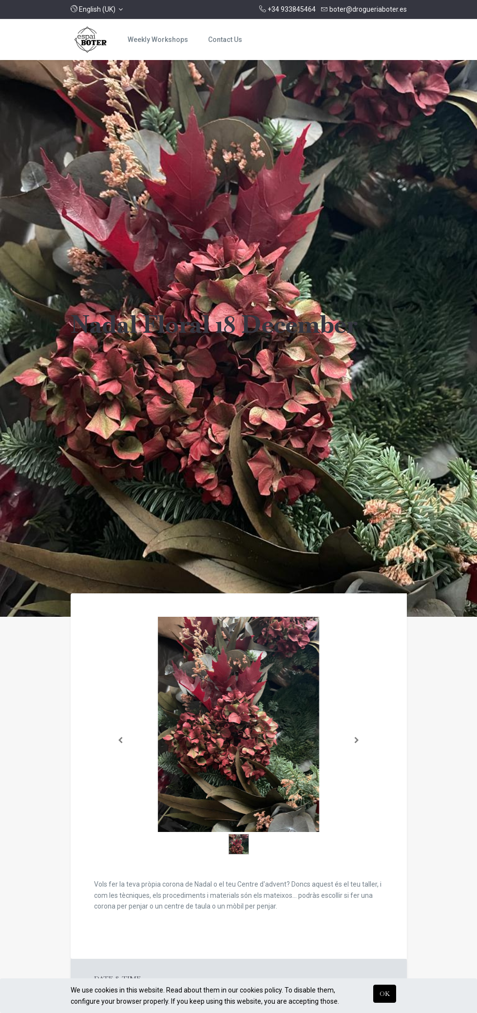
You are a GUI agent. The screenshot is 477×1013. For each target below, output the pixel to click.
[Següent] (357, 740)
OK (385, 993)
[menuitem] (158, 39)
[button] (97, 9)
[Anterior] (121, 740)
